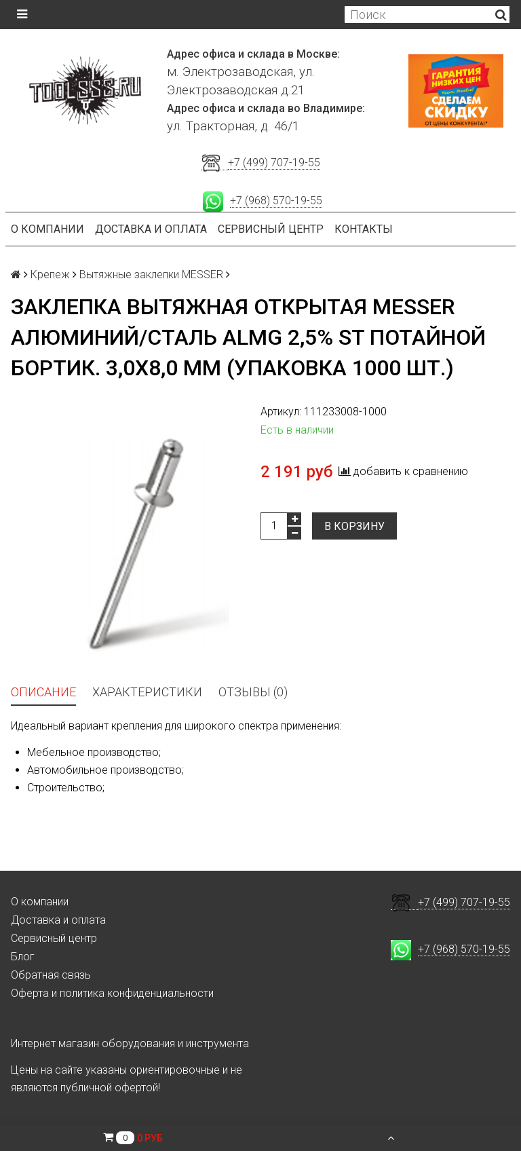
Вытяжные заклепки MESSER (151, 274)
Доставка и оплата (151, 229)
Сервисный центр (271, 229)
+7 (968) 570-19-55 (276, 200)
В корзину (354, 526)
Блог (23, 956)
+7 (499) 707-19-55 (274, 162)
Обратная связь (51, 974)
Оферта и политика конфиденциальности (112, 993)
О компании (47, 229)
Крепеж (50, 274)
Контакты (363, 229)
